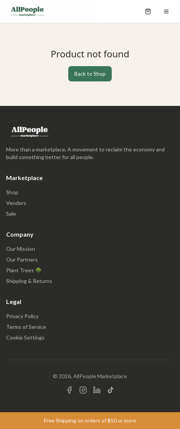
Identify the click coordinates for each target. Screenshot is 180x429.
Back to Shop (90, 73)
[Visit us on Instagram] (83, 390)
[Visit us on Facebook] (69, 390)
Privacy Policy (22, 316)
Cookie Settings (25, 337)
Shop (12, 192)
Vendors (16, 203)
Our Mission (20, 248)
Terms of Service (26, 326)
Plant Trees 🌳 (24, 270)
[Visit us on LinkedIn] (97, 390)
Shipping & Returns (29, 281)
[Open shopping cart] (148, 11)
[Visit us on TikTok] (110, 390)
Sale (11, 213)
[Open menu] (166, 11)
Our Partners (22, 259)
